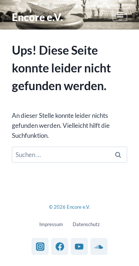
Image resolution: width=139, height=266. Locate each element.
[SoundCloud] (98, 246)
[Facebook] (59, 246)
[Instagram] (40, 246)
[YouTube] (79, 246)
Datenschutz (86, 224)
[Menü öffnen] (120, 14)
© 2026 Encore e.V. (69, 207)
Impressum (51, 224)
